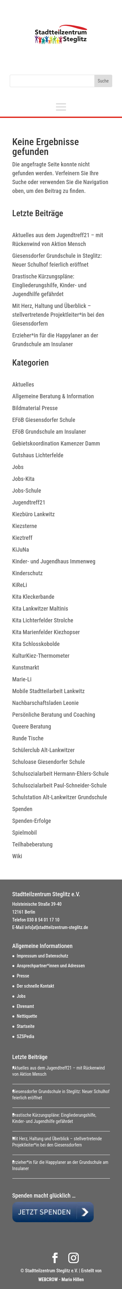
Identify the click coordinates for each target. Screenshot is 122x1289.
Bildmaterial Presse (35, 408)
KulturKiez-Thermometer (41, 655)
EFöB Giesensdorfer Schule (43, 419)
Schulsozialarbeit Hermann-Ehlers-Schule (60, 773)
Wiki (17, 856)
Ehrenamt (25, 1006)
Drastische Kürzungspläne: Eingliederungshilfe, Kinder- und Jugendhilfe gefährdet (49, 285)
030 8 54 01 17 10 (43, 919)
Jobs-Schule (26, 490)
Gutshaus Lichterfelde (37, 455)
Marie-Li (22, 679)
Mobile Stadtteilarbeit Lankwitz (48, 691)
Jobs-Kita (23, 478)
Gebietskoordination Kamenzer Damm (56, 443)
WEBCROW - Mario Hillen (61, 1279)
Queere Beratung (31, 726)
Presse (23, 975)
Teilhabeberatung (32, 844)
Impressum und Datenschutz (42, 955)
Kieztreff (22, 537)
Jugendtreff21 (29, 502)
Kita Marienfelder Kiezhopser (46, 632)
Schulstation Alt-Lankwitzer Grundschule (59, 797)
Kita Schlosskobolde (36, 643)
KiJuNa (20, 549)
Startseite (26, 1026)
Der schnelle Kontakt (35, 986)
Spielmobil (24, 832)
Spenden (22, 809)
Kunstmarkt (25, 667)
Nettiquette (27, 1016)
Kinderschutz (27, 573)
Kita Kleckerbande (33, 596)
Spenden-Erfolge (31, 820)
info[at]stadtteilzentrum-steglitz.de (56, 927)
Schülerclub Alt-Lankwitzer (43, 750)
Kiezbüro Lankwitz (33, 514)
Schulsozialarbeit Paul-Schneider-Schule (59, 785)
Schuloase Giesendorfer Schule (48, 761)
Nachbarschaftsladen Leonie (45, 702)
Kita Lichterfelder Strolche (42, 620)
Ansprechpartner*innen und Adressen (51, 965)
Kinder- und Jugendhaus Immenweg (54, 561)
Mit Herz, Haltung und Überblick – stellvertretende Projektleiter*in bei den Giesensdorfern (58, 314)
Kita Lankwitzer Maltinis (40, 608)
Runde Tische (28, 738)
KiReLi (19, 584)
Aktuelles (23, 384)
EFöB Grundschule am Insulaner (49, 431)
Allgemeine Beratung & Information (53, 396)
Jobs (18, 467)
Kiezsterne (24, 525)
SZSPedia (25, 1036)
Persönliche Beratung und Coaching (53, 714)
